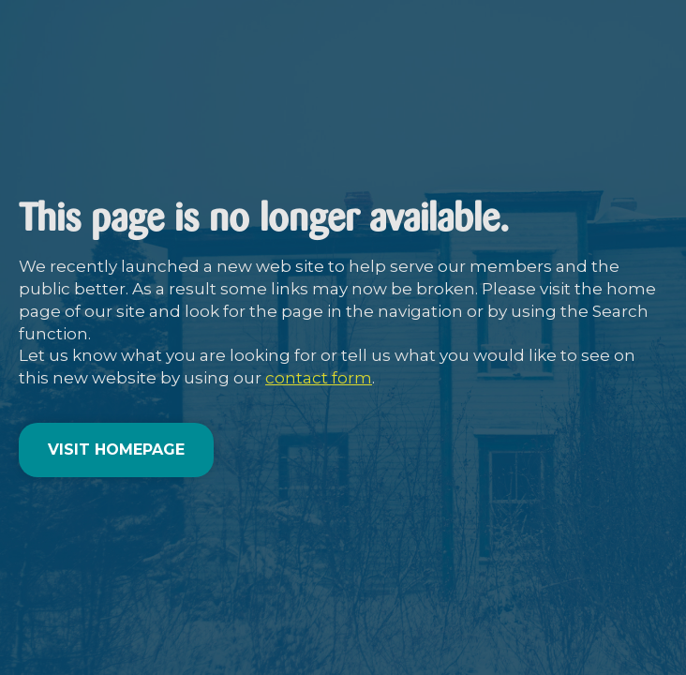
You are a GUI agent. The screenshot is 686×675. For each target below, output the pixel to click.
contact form (318, 377)
